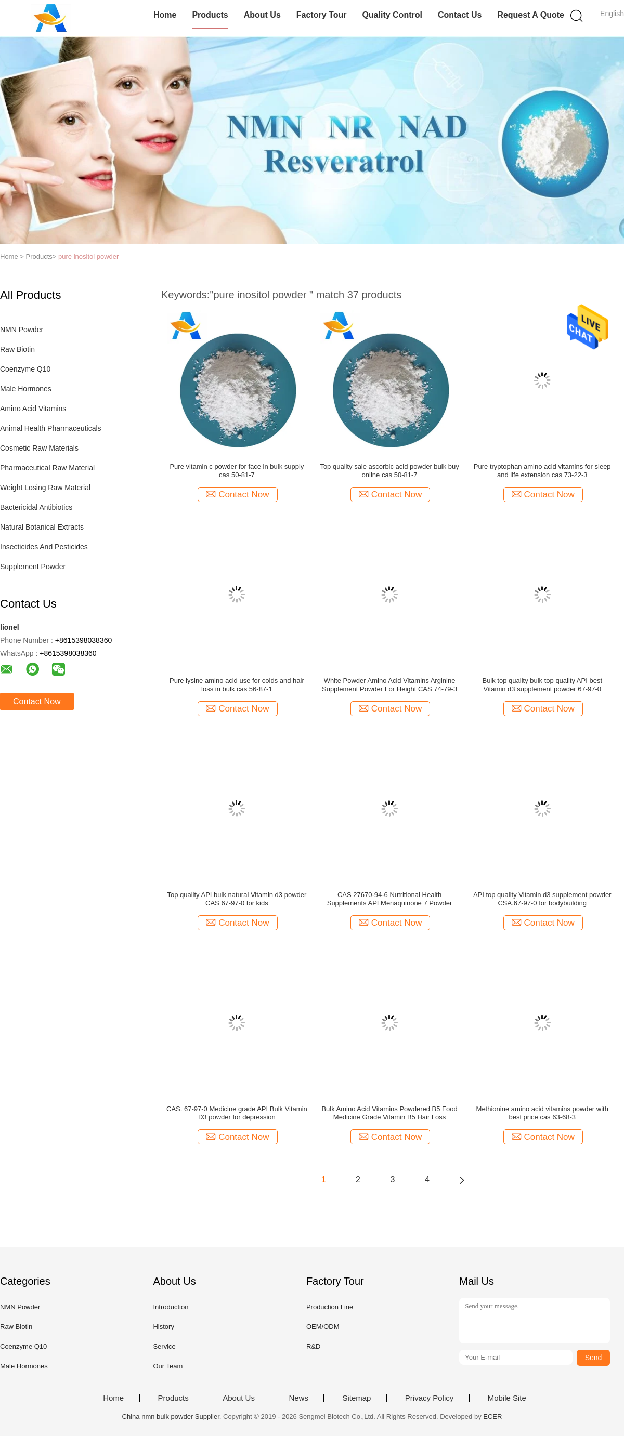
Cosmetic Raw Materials (39, 448)
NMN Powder (21, 329)
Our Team (168, 1366)
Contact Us (460, 14)
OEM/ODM (323, 1326)
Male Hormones (25, 389)
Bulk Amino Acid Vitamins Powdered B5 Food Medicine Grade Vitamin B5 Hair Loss (389, 1113)
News (298, 1398)
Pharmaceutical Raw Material (47, 468)
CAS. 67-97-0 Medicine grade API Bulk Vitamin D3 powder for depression (236, 1113)
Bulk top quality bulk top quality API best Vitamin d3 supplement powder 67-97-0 (542, 685)
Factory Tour (321, 14)
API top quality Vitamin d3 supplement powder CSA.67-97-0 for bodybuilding (542, 899)
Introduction (170, 1307)
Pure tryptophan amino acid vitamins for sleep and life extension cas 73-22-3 (542, 471)
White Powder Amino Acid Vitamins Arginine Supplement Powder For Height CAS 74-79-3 (389, 685)
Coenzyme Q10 (25, 369)
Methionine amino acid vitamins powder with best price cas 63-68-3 (542, 1113)
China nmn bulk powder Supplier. (172, 1416)
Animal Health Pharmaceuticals (50, 428)
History (163, 1326)
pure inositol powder (88, 256)
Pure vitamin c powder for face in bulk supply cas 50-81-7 (237, 471)
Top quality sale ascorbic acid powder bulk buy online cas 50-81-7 (389, 471)
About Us (262, 14)
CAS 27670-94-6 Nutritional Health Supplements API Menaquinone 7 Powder (389, 899)
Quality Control (392, 14)
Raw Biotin (17, 349)
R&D (313, 1346)
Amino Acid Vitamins (33, 408)
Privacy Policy (429, 1398)
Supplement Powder (33, 566)
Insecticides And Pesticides (44, 547)
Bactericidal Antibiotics (36, 507)
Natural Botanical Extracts (42, 527)
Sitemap (356, 1398)
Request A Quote (530, 14)
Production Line (329, 1307)
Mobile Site (507, 1398)
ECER (492, 1416)
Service (164, 1346)
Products (210, 14)
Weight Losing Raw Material (45, 487)
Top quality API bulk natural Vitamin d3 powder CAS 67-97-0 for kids (236, 899)
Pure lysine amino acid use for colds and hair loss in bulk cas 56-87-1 (237, 685)
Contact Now (37, 701)
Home (164, 14)
